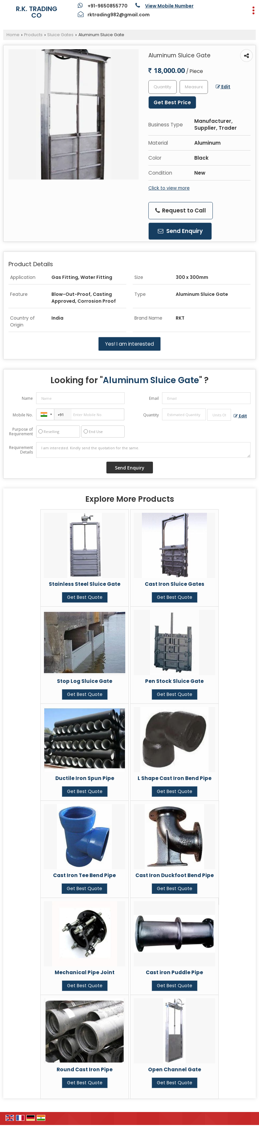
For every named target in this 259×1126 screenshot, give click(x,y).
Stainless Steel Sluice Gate (84, 584)
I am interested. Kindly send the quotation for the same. (143, 450)
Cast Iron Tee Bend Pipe (84, 875)
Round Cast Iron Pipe (85, 1069)
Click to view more (169, 188)
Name (27, 398)
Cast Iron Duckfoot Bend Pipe (174, 875)
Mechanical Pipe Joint (85, 972)
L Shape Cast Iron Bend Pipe (174, 778)
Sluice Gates (60, 34)
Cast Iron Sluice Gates (174, 584)
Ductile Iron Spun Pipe (84, 778)
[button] (169, 6)
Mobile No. (23, 415)
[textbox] (194, 87)
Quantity (151, 415)
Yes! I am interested (129, 343)
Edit (223, 86)
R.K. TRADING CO (36, 12)
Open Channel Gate (174, 1069)
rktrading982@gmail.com (119, 14)
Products (33, 34)
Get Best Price (172, 102)
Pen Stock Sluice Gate (174, 681)
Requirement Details (21, 450)
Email (154, 398)
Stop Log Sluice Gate (84, 681)
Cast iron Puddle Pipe (174, 972)
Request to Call (180, 210)
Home (13, 34)
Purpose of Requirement (21, 431)
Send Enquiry (180, 231)
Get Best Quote (84, 597)
